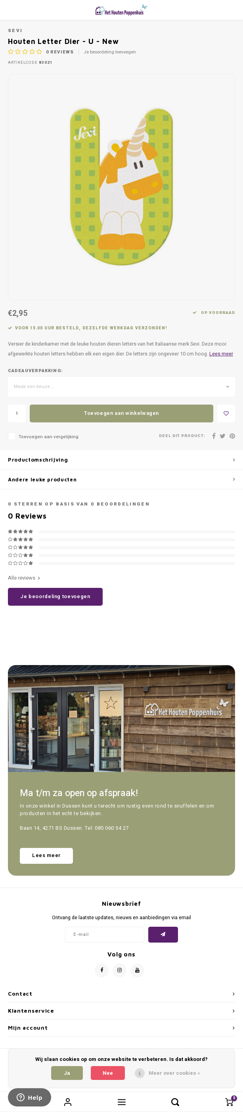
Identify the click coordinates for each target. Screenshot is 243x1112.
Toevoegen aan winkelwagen (121, 413)
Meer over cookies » (174, 1073)
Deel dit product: (182, 436)
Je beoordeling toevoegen (110, 52)
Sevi (15, 30)
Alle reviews (24, 578)
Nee (108, 1073)
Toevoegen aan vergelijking (48, 436)
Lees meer (221, 353)
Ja (67, 1073)
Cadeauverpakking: (35, 371)
